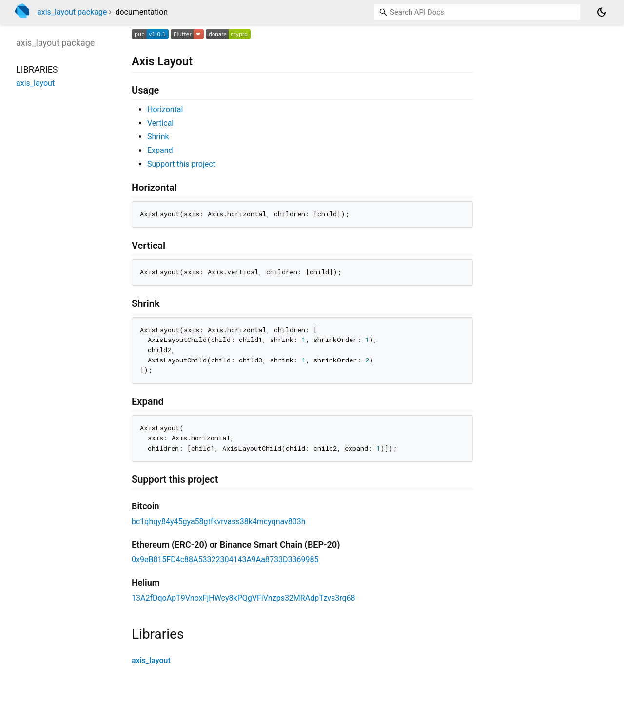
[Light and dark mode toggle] (601, 12)
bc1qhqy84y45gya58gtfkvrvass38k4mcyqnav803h (219, 521)
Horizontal (165, 109)
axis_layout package (72, 12)
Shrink (158, 136)
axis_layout (151, 660)
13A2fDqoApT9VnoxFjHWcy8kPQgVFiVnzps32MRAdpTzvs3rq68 (243, 598)
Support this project (181, 164)
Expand (160, 150)
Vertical (160, 123)
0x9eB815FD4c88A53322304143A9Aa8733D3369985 (225, 559)
